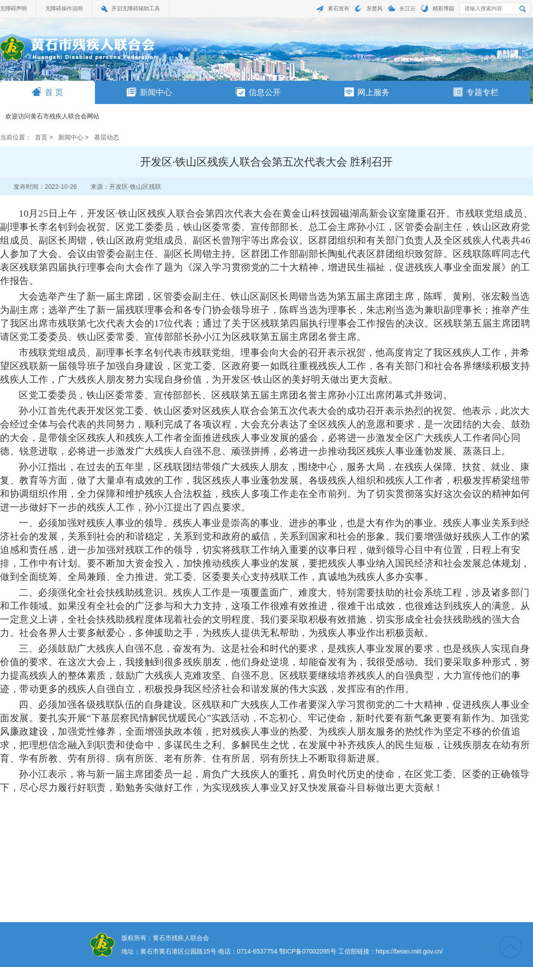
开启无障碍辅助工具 (136, 8)
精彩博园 (443, 8)
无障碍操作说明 (64, 8)
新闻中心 (149, 92)
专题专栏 (476, 92)
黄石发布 (338, 8)
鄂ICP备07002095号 (307, 951)
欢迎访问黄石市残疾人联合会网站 (52, 116)
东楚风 (374, 8)
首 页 (47, 92)
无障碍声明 (13, 8)
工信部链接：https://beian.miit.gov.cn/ (390, 951)
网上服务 (367, 92)
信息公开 (258, 92)
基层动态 (106, 137)
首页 (41, 137)
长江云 (408, 8)
